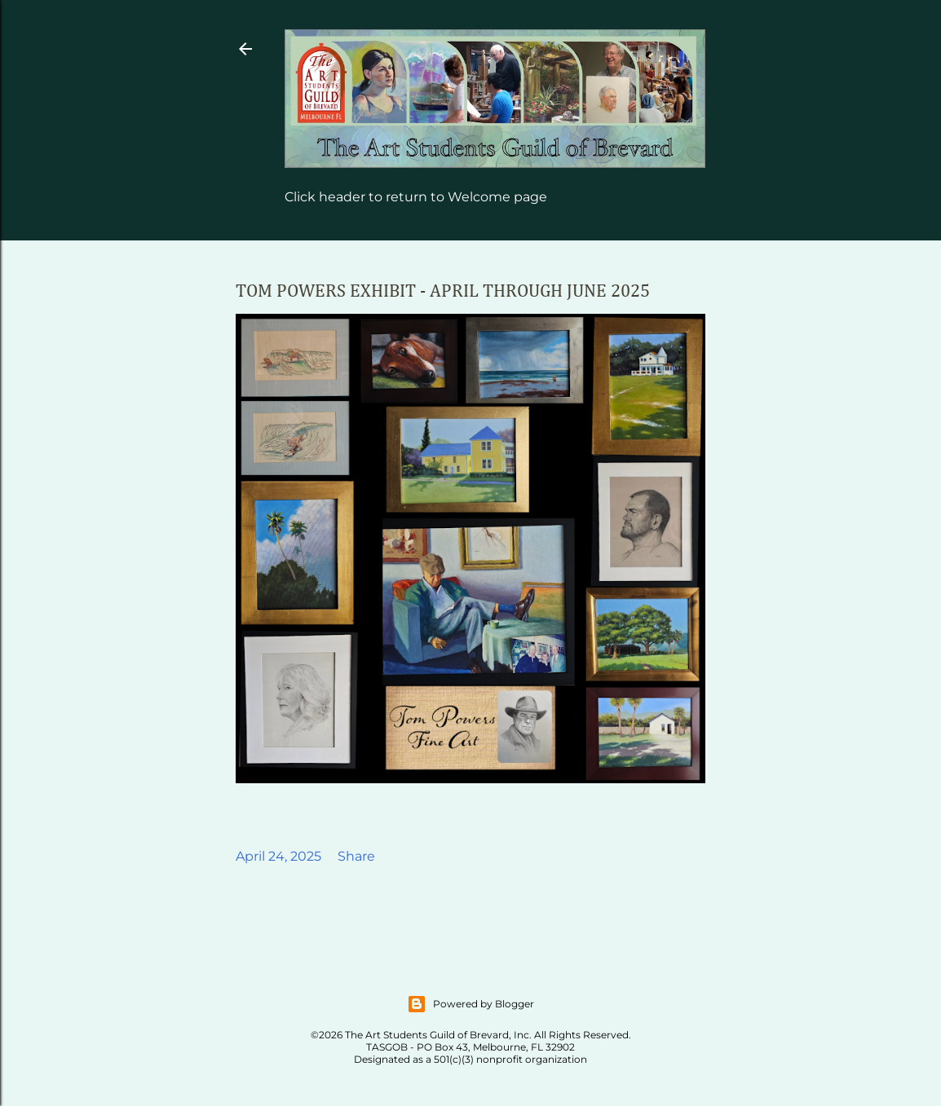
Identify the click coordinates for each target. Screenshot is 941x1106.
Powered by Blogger (470, 1004)
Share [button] (356, 856)
